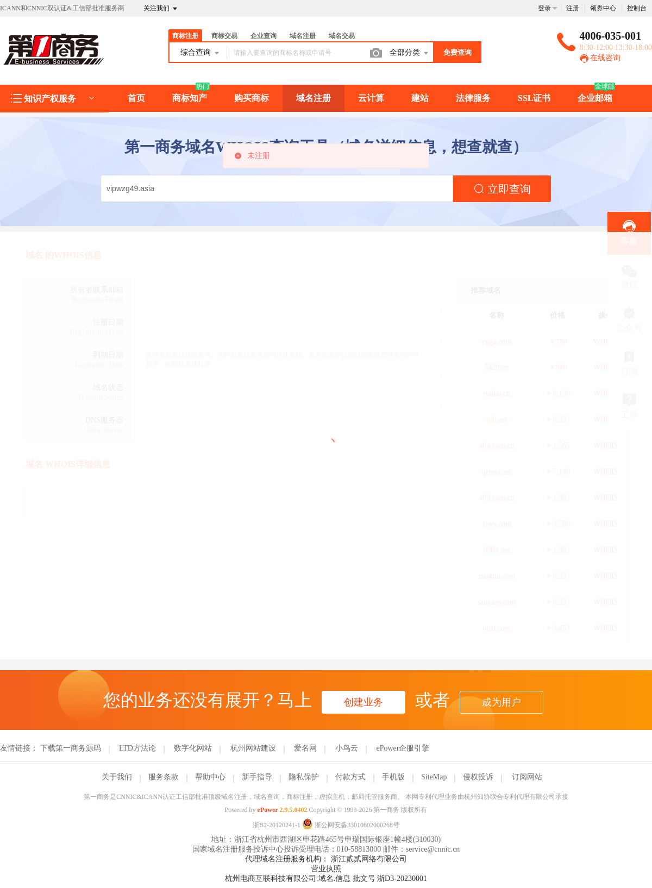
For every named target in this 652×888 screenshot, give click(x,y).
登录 (544, 8)
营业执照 (326, 869)
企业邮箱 (595, 98)
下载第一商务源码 (70, 748)
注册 (572, 8)
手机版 (393, 777)
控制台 (637, 8)
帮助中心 (210, 777)
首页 (136, 98)
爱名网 (305, 748)
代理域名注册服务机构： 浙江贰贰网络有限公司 (326, 859)
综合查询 (200, 53)
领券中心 (603, 8)
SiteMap (434, 777)
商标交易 (224, 36)
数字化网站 (193, 748)
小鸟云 (346, 748)
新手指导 (257, 777)
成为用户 (501, 702)
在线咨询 (600, 58)
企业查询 (263, 36)
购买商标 (251, 98)
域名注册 (303, 36)
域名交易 (342, 36)
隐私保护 (304, 777)
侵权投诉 (478, 777)
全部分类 (410, 53)
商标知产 (189, 98)
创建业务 (363, 702)
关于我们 (117, 777)
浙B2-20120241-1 (276, 825)
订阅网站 (527, 777)
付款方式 (350, 777)
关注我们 (161, 9)
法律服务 (473, 98)
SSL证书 (534, 98)
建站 (420, 98)
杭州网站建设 (253, 748)
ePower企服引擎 (402, 748)
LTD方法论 (137, 748)
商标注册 (185, 36)
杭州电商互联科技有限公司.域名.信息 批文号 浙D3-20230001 (326, 878)
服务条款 (163, 777)
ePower (268, 810)
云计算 (371, 98)
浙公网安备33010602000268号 (350, 825)
